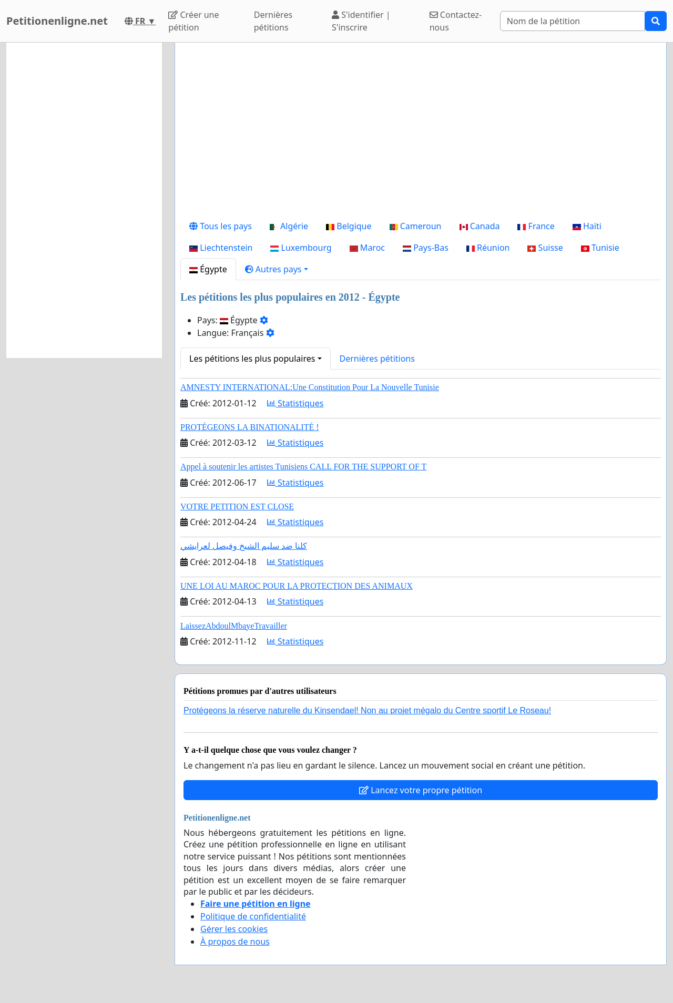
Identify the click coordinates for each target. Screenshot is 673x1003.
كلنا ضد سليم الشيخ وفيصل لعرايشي (243, 545)
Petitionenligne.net (57, 21)
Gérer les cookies (234, 929)
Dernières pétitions (273, 21)
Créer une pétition (193, 21)
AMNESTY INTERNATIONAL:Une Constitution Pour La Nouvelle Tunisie (309, 387)
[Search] (572, 21)
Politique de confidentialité (253, 916)
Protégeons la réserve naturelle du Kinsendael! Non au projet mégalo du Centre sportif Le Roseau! (367, 710)
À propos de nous (235, 941)
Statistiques (295, 403)
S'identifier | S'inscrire (361, 21)
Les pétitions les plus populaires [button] (252, 358)
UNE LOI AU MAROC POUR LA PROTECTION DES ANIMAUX (296, 585)
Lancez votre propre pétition (420, 790)
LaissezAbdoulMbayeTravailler (233, 625)
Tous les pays (220, 226)
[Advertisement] (420, 133)
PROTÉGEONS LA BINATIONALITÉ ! (249, 427)
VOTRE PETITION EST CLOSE (237, 506)
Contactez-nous (456, 21)
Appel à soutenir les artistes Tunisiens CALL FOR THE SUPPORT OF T (303, 466)
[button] (276, 269)
